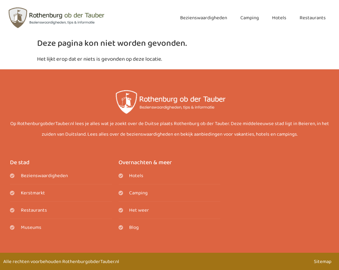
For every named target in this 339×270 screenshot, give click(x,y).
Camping (249, 18)
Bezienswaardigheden (203, 18)
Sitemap (322, 262)
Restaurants (313, 18)
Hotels (279, 18)
